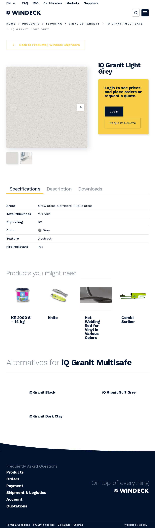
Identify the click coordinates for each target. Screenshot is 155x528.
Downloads (90, 189)
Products (31, 23)
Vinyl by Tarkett (84, 23)
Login (114, 111)
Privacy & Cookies (44, 524)
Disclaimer (64, 524)
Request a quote (123, 123)
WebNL (143, 524)
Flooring (54, 23)
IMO (36, 3)
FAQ (25, 3)
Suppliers (91, 3)
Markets (72, 3)
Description (59, 189)
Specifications (25, 189)
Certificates (52, 3)
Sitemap (78, 524)
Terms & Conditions (18, 524)
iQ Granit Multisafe (124, 23)
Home (11, 23)
